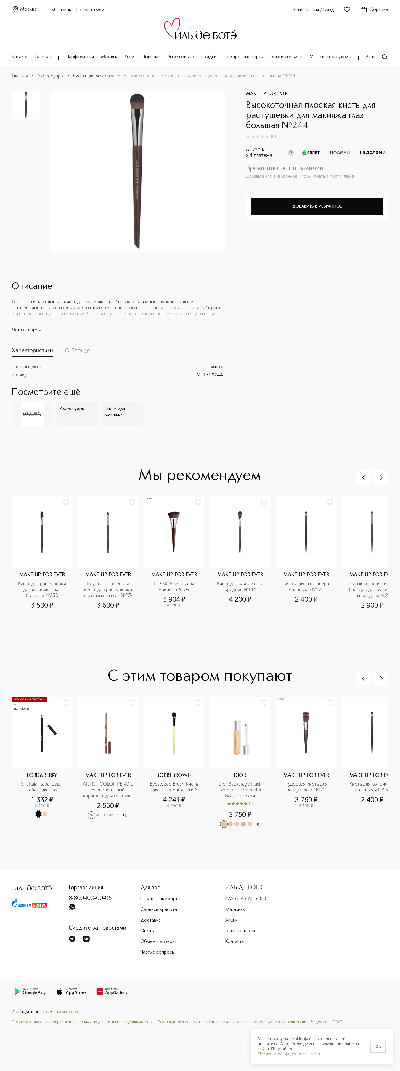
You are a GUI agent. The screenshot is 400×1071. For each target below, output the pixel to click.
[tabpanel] (117, 371)
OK (378, 1046)
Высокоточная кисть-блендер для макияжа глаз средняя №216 (372, 589)
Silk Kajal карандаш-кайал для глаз (42, 787)
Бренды (43, 57)
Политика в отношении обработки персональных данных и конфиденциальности (82, 1022)
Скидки (208, 57)
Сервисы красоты (158, 909)
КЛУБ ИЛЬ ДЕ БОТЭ (245, 899)
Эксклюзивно (180, 57)
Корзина (374, 10)
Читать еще (27, 330)
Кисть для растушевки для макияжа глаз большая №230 (42, 589)
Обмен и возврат (158, 941)
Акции (372, 57)
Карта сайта (67, 1012)
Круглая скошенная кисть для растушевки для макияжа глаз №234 (108, 589)
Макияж (109, 57)
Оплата (147, 931)
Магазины (61, 10)
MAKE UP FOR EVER (267, 94)
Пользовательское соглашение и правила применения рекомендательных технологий (232, 1022)
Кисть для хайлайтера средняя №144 (241, 586)
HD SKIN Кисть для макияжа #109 (174, 586)
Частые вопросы (157, 952)
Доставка (150, 920)
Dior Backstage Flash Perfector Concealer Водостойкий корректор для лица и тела (240, 790)
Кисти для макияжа (93, 76)
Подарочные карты (244, 57)
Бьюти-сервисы (286, 57)
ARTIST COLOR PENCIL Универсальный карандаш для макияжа (108, 790)
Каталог (20, 57)
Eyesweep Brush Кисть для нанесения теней (174, 787)
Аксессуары (50, 76)
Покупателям (90, 10)
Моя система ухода (330, 57)
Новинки (151, 57)
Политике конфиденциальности (289, 1054)
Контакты (234, 941)
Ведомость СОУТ (326, 1022)
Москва (24, 10)
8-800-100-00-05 (90, 898)
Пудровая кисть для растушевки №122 (307, 787)
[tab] (32, 352)
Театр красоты (240, 931)
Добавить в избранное (317, 206)
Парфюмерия (80, 57)
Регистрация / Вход (313, 10)
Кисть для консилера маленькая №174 (306, 586)
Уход (129, 57)
